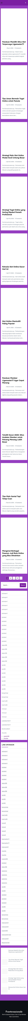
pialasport (5, 593)
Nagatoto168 (5, 942)
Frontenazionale (14, 1012)
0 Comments (18, 48)
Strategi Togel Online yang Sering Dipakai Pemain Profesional (13, 212)
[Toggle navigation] (1, 2)
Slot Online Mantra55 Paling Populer (11, 322)
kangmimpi (5, 693)
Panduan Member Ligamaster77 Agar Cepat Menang (13, 380)
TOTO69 (4, 709)
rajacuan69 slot (6, 934)
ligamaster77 (5, 839)
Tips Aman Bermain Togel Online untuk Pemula (13, 100)
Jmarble (4, 733)
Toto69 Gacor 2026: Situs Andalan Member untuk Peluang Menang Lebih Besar (13, 438)
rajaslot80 (6, 736)
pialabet (4, 617)
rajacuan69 (5, 847)
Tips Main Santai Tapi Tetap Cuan (11, 497)
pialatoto (4, 871)
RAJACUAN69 (6, 729)
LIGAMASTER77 (6, 721)
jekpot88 (4, 645)
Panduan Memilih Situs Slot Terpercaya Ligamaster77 (14, 43)
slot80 (4, 665)
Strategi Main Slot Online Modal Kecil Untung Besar (13, 156)
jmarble (4, 851)
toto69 (4, 823)
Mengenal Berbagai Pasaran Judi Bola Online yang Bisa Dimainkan (13, 553)
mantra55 (4, 701)
